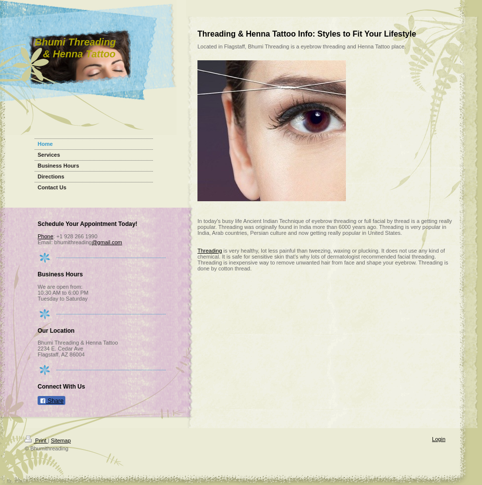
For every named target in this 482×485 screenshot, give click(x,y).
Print (36, 440)
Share (51, 400)
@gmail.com (107, 242)
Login (438, 439)
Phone (45, 236)
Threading (209, 251)
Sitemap (61, 440)
